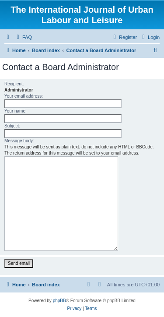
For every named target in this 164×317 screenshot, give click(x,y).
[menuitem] (23, 37)
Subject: (12, 125)
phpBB (59, 300)
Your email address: (23, 96)
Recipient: (14, 83)
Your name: (15, 111)
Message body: (19, 140)
